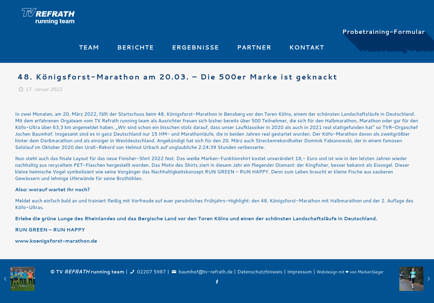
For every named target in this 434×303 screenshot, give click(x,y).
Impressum (299, 271)
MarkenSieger (371, 272)
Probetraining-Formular (383, 31)
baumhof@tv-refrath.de (206, 271)
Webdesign (326, 272)
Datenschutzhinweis (259, 271)
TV (73, 271)
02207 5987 (151, 271)
